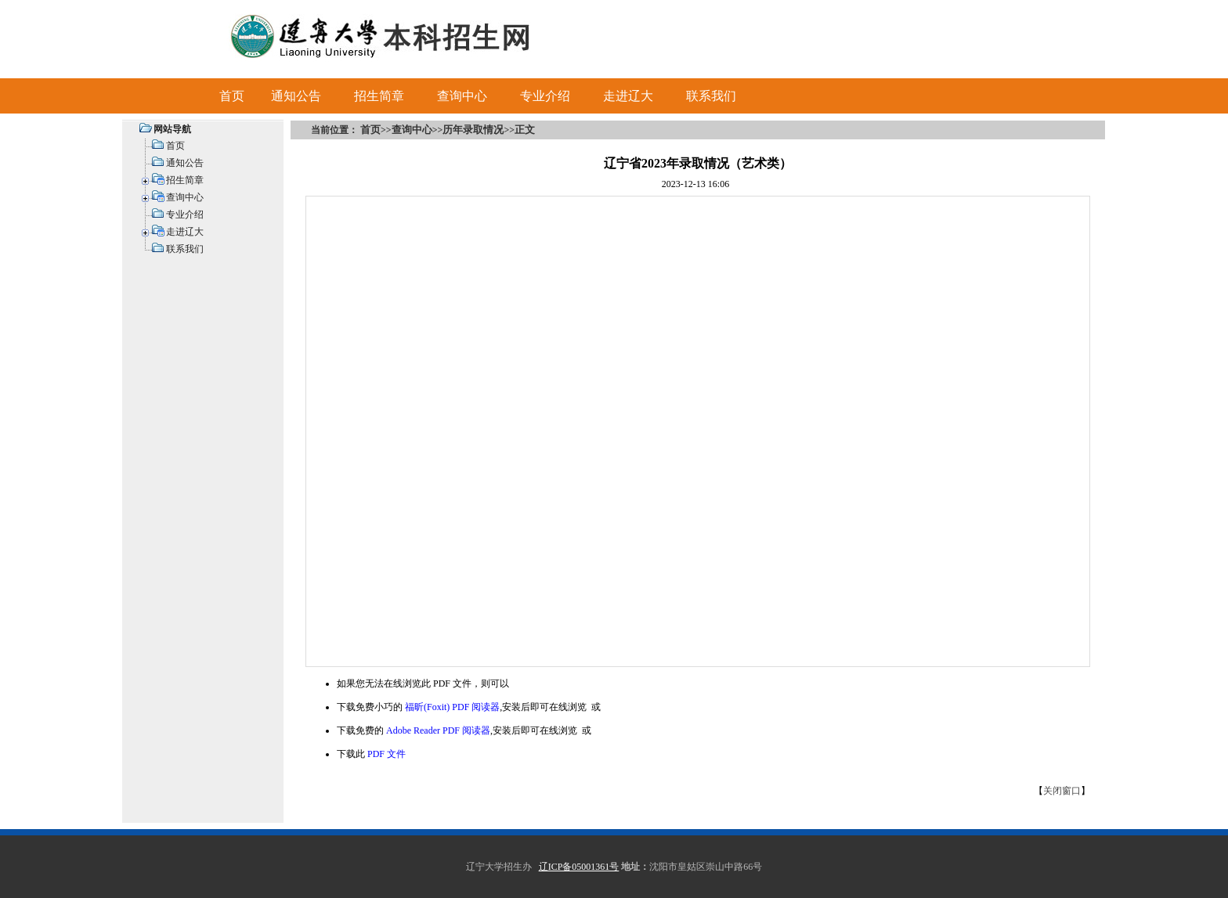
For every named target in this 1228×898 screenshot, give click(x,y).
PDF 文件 (386, 753)
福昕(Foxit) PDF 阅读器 (452, 706)
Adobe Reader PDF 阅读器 (438, 730)
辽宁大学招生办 (499, 866)
